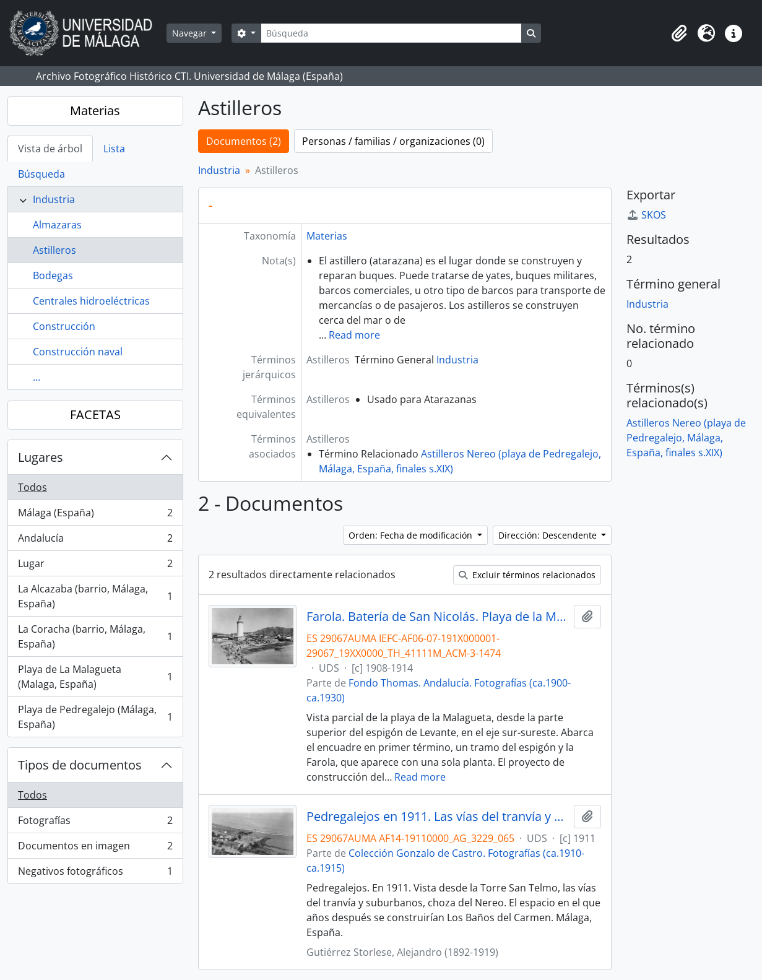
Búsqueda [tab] (41, 174)
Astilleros (54, 250)
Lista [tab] (114, 148)
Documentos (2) (243, 141)
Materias (95, 110)
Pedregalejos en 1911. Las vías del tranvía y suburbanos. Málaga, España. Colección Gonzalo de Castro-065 (437, 816)
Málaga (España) (95, 515)
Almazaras (57, 225)
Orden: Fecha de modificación (412, 535)
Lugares (40, 457)
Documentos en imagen (95, 848)
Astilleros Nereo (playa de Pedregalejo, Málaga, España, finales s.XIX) (686, 437)
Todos (32, 487)
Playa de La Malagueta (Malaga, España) (95, 676)
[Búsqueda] (391, 33)
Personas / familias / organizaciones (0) (393, 141)
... (36, 377)
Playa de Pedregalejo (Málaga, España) (95, 717)
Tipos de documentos (80, 765)
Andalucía (95, 541)
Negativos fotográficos (95, 873)
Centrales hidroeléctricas (91, 301)
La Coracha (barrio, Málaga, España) (95, 636)
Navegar (190, 33)
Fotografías (95, 823)
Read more (354, 335)
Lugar (95, 566)
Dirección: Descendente (548, 535)
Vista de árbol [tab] (50, 148)
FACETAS (95, 414)
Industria (54, 199)
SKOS (646, 215)
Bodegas (53, 275)
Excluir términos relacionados (527, 575)
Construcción (64, 326)
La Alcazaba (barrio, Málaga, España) (95, 596)
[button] (679, 33)
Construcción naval (78, 351)
